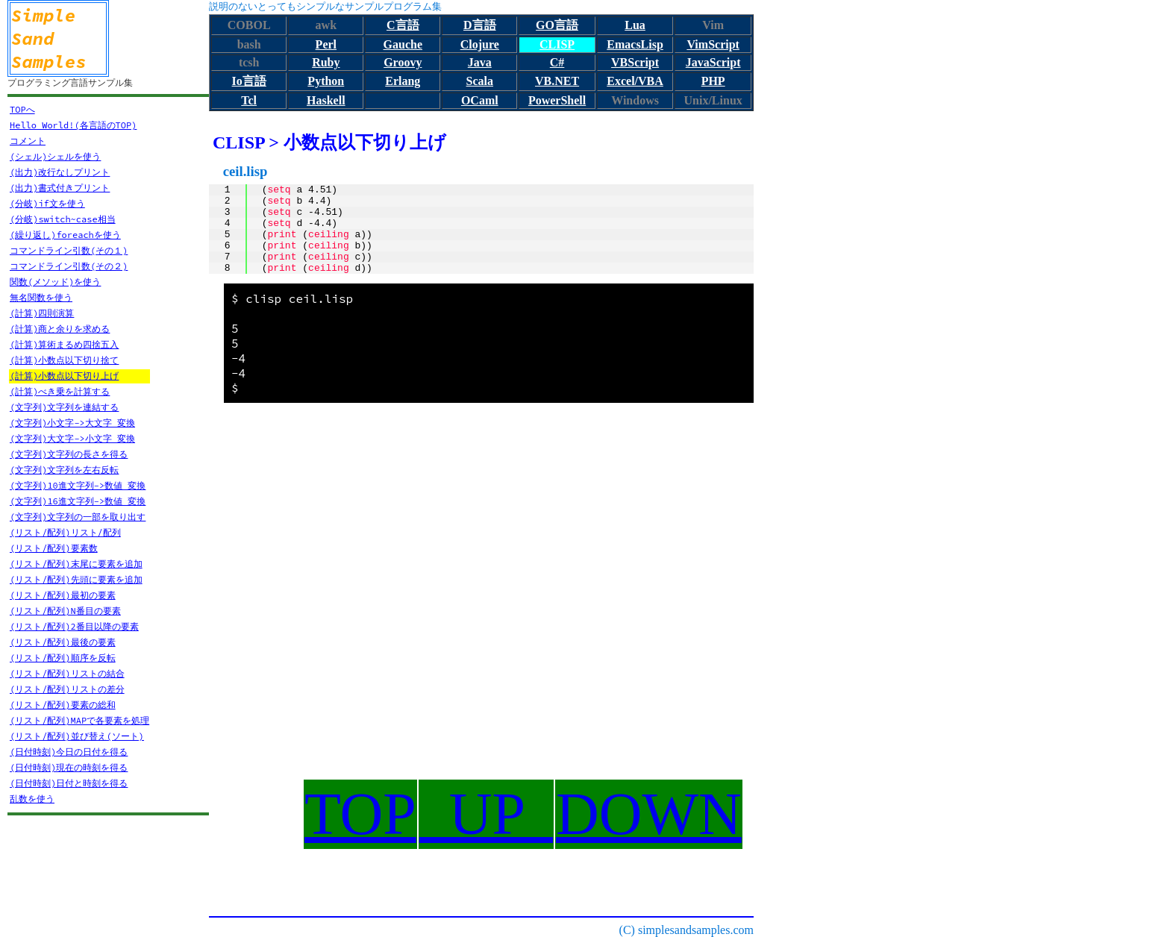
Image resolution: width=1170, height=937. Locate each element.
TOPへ (22, 109)
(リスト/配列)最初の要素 (63, 595)
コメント (28, 140)
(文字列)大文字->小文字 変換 (72, 438)
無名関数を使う (41, 297)
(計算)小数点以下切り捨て (64, 360)
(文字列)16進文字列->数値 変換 (78, 501)
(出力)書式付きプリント (60, 187)
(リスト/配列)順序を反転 (63, 657)
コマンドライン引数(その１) (69, 250)
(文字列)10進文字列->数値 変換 (78, 485)
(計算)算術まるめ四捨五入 (64, 344)
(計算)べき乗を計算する (60, 391)
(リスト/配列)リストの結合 (67, 673)
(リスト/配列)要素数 (54, 548)
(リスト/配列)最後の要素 (63, 642)
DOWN (649, 814)
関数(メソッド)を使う (55, 281)
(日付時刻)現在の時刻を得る (69, 767)
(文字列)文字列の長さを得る (69, 454)
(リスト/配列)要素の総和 (63, 704)
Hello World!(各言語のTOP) (73, 125)
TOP (360, 814)
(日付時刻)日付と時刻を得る (69, 783)
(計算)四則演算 (42, 313)
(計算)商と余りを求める (60, 328)
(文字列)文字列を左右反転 (64, 469)
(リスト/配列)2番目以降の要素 (74, 626)
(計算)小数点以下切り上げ (64, 375)
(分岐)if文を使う (47, 203)
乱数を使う (32, 798)
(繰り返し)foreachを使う (65, 234)
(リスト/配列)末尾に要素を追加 (76, 563)
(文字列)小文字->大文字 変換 (72, 422)
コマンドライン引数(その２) (69, 266)
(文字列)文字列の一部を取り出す (78, 516)
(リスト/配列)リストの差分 (67, 689)
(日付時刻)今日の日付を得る (69, 751)
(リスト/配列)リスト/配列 (65, 532)
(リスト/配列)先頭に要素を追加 (76, 579)
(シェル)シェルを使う (55, 156)
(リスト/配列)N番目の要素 (65, 610)
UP (486, 814)
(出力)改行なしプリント (60, 172)
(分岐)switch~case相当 (63, 219)
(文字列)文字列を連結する (64, 407)
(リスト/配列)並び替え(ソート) (77, 736)
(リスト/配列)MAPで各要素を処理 (79, 720)
